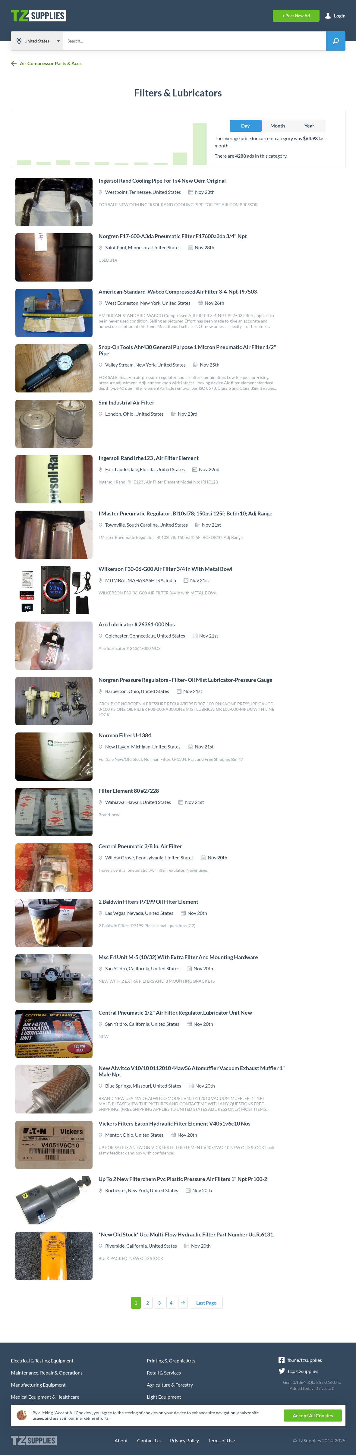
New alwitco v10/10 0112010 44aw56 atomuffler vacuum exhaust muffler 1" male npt (192, 1071)
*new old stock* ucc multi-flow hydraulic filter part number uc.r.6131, (186, 1234)
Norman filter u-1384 (125, 735)
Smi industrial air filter (126, 402)
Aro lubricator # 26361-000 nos (137, 624)
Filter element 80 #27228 (129, 790)
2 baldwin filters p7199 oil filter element (148, 901)
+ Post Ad (296, 15)
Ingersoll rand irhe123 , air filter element (149, 458)
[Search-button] (335, 41)
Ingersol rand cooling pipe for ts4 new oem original (162, 180)
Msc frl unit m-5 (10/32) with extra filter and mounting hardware (178, 957)
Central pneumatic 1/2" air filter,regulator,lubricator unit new (175, 1012)
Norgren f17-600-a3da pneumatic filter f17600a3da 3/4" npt (173, 236)
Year (309, 125)
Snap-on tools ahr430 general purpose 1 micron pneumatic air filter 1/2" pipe (187, 350)
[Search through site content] (194, 41)
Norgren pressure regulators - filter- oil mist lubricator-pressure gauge (186, 679)
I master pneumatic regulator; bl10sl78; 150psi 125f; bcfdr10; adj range (186, 513)
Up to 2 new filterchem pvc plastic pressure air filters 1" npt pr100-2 (183, 1179)
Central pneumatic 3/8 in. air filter (140, 846)
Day (245, 125)
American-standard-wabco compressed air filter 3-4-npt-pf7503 (178, 291)
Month (277, 125)
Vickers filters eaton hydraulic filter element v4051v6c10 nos (174, 1123)
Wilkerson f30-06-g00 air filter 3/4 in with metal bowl (165, 568)
